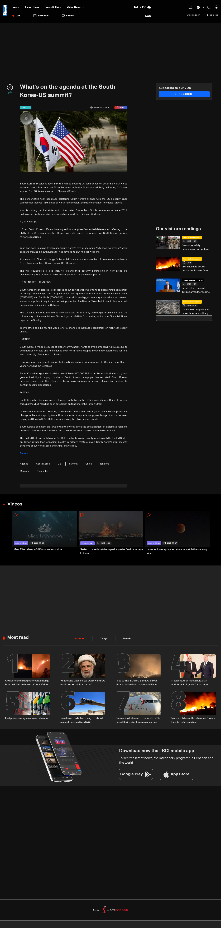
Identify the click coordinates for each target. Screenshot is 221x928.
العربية (148, 16)
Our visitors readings (178, 229)
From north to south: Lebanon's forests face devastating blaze (195, 269)
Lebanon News (21, 543)
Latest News (32, 7)
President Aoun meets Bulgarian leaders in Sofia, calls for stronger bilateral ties (190, 683)
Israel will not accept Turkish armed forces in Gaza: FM (195, 290)
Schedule (41, 16)
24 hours (80, 638)
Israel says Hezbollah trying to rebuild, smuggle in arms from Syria (81, 720)
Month (127, 638)
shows (68, 16)
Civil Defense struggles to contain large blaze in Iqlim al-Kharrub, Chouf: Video (27, 683)
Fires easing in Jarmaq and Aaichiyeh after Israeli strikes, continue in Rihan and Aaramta (136, 683)
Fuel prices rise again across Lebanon (26, 718)
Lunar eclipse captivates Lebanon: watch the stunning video (177, 551)
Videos (14, 504)
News (15, 7)
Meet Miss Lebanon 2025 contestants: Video (38, 549)
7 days (104, 638)
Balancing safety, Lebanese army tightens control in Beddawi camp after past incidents (196, 247)
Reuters (24, 453)
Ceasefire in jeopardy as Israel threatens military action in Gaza (195, 311)
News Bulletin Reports (191, 237)
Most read (18, 637)
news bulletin (53, 7)
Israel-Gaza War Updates (193, 280)
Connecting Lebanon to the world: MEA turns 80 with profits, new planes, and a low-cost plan (138, 720)
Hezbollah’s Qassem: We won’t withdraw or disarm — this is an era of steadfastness (82, 683)
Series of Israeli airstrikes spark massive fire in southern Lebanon (111, 551)
